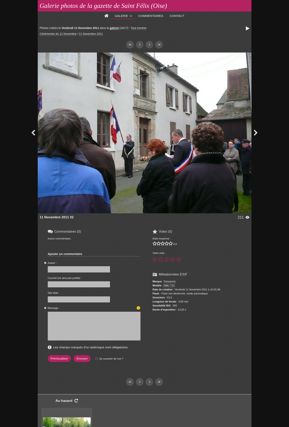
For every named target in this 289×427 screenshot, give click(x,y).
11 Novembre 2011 (91, 33)
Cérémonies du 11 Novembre (58, 33)
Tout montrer (139, 28)
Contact (177, 16)
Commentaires (150, 16)
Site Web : (54, 292)
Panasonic (170, 281)
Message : (54, 307)
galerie (114, 28)
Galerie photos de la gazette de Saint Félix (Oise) (103, 5)
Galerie (121, 16)
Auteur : (52, 262)
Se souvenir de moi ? (111, 358)
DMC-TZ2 (169, 285)
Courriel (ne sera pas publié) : (65, 278)
